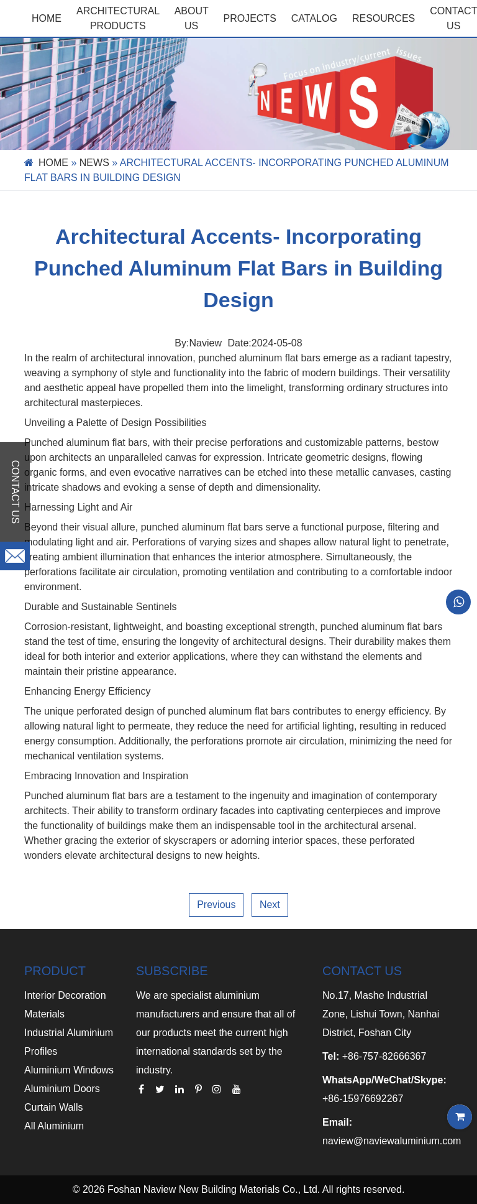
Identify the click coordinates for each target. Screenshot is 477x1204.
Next (270, 904)
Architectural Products (118, 18)
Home (46, 18)
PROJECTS (249, 18)
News (94, 162)
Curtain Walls (53, 1107)
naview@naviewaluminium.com (391, 1141)
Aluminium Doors (62, 1088)
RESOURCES (383, 18)
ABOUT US (192, 18)
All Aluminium (54, 1126)
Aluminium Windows (69, 1070)
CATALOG (314, 18)
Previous (216, 904)
